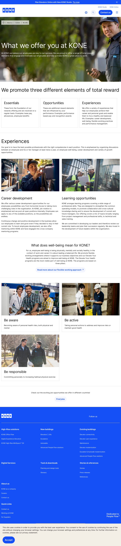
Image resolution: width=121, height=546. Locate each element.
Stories (82, 468)
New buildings (47, 429)
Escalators (44, 439)
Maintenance (84, 443)
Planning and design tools (50, 468)
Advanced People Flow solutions (52, 447)
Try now (76, 2)
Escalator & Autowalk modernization (92, 452)
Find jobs (60, 399)
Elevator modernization (88, 447)
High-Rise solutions (10, 429)
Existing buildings (88, 429)
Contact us (5, 497)
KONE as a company (8, 489)
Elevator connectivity (87, 434)
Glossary (44, 472)
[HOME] (3, 22)
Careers (17, 23)
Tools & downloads (49, 463)
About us (9, 23)
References (84, 477)
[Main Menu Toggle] (116, 12)
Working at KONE (7, 513)
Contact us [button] (105, 12)
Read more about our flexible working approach (59, 270)
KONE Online (114, 7)
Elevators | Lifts (46, 434)
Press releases (85, 472)
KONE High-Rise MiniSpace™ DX (12, 443)
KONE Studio (102, 7)
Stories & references (89, 463)
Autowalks (44, 443)
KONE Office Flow (7, 434)
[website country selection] (86, 12)
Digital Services (8, 463)
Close (116, 2)
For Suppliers (5, 517)
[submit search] (93, 12)
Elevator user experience (88, 439)
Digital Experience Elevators (11, 439)
